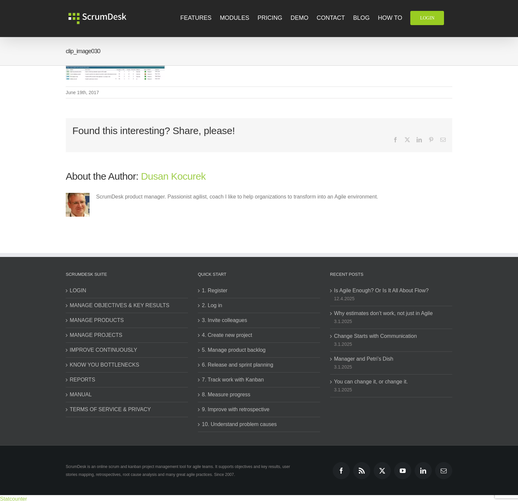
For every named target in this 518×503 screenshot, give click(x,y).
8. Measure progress (226, 394)
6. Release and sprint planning (237, 365)
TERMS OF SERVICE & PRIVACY (110, 409)
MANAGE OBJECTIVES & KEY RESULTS (119, 305)
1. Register (214, 290)
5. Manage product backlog (234, 350)
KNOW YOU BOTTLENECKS (104, 365)
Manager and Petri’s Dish (363, 359)
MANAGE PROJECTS (96, 335)
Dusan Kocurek (173, 176)
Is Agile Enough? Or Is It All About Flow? (381, 290)
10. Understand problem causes (239, 424)
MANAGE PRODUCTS (97, 320)
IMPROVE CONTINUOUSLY (103, 350)
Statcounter (13, 499)
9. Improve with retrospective (236, 409)
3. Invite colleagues (224, 320)
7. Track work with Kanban (233, 379)
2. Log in (212, 305)
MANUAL (81, 394)
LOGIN (78, 290)
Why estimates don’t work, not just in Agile (383, 313)
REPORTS (82, 379)
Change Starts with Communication (375, 336)
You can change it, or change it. (371, 381)
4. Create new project (227, 335)
